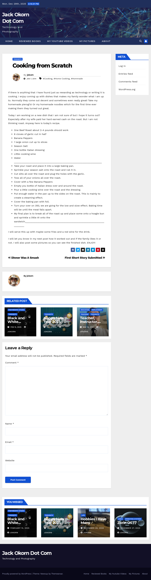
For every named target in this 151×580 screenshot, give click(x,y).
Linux (120, 519)
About (106, 41)
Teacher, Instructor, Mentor (89, 322)
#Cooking (47, 78)
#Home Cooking (62, 78)
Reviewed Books (30, 41)
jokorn (30, 75)
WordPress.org (127, 89)
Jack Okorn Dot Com (26, 553)
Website (9, 460)
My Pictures (87, 41)
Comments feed (128, 81)
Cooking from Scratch (42, 65)
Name (9, 423)
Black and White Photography (19, 322)
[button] (140, 41)
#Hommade (77, 78)
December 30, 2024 (94, 528)
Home (9, 41)
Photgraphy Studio (16, 310)
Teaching (84, 314)
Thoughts (17, 59)
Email (9, 442)
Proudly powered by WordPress (17, 574)
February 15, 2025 (19, 528)
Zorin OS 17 (126, 523)
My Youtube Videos (60, 41)
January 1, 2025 (55, 528)
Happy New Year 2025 (54, 320)
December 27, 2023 (130, 528)
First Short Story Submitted (85, 257)
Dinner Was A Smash (23, 257)
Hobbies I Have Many (93, 521)
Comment (12, 362)
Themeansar (57, 574)
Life (83, 515)
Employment (97, 310)
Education (85, 310)
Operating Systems (133, 519)
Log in (122, 66)
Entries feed (126, 73)
